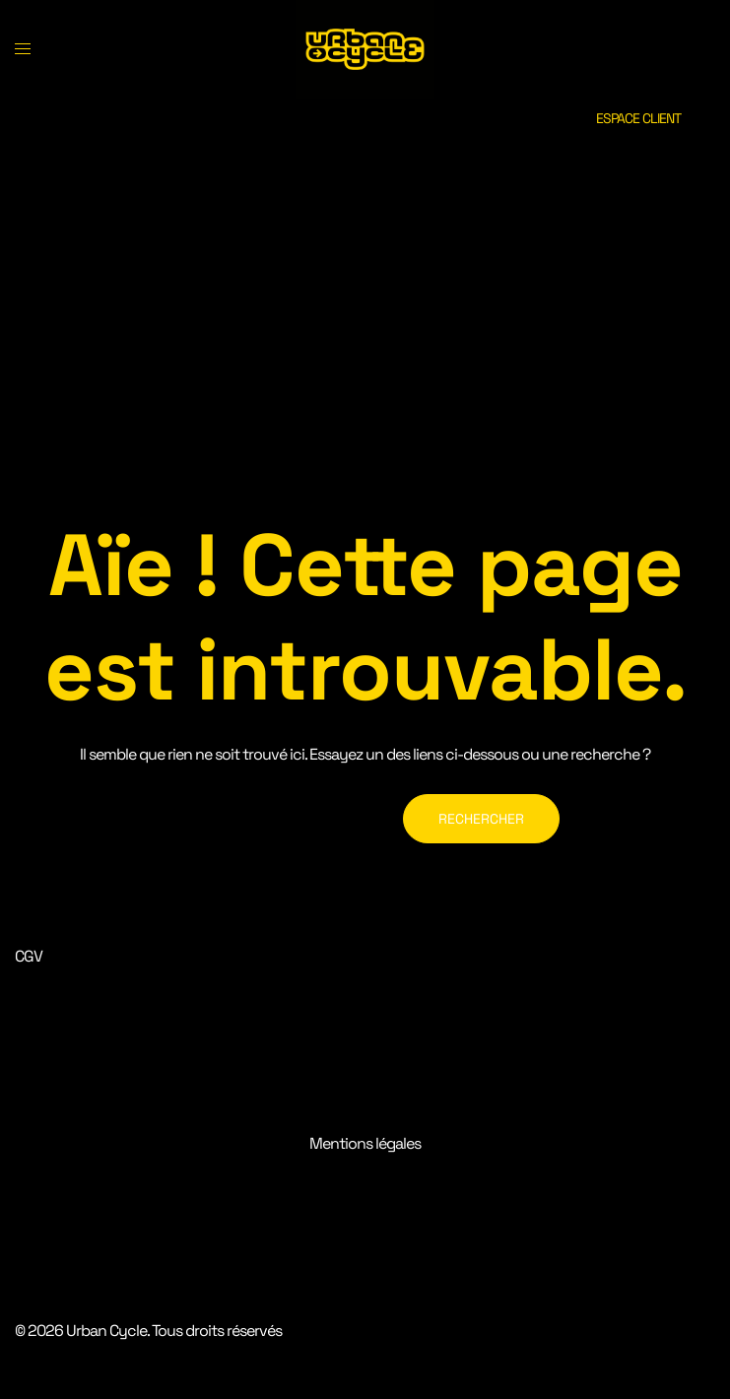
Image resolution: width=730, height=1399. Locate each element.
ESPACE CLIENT (638, 118)
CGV (28, 956)
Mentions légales (365, 1143)
